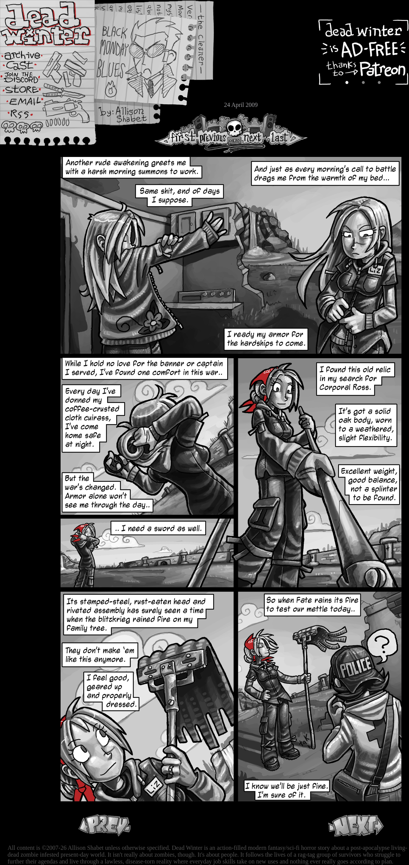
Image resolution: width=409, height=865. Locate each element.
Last (287, 133)
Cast (28, 67)
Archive (28, 54)
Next (250, 133)
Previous (215, 133)
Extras (28, 80)
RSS (28, 118)
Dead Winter (57, 24)
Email (28, 104)
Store (28, 91)
